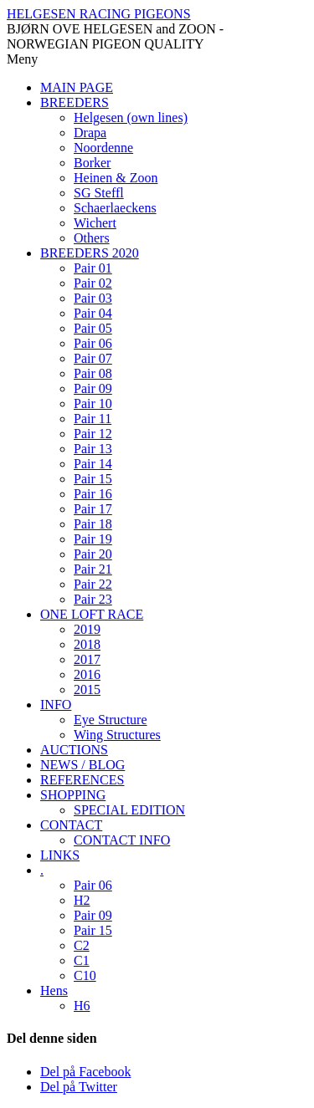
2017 (87, 659)
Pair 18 (93, 524)
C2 (82, 945)
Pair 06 (93, 343)
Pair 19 (93, 539)
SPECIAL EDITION (129, 810)
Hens (54, 990)
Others (92, 238)
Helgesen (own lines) (131, 117)
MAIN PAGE (76, 87)
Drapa (90, 132)
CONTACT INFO (122, 840)
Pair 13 (93, 449)
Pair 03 (93, 298)
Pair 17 (93, 509)
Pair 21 (93, 569)
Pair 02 (93, 283)
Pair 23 (93, 599)
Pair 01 (93, 268)
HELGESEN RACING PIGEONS (99, 14)
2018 (87, 644)
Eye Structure (110, 719)
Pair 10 (93, 403)
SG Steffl (99, 193)
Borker (92, 163)
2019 (87, 629)
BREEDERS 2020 (89, 253)
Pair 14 (93, 464)
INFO (55, 704)
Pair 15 (93, 479)
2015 (87, 689)
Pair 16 (93, 494)
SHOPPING (73, 795)
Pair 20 (93, 554)
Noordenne (103, 147)
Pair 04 (93, 313)
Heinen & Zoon (115, 178)
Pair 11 (92, 418)
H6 (82, 1005)
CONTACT (71, 825)
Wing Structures (117, 735)
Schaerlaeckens (115, 208)
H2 (82, 900)
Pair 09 (93, 388)
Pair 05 (93, 328)
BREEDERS (74, 102)
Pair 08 (93, 373)
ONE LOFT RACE (91, 614)
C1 (82, 960)
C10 (85, 975)
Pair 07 (93, 358)
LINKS (60, 855)
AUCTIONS (74, 750)
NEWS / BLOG (82, 765)
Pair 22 (93, 584)
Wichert (95, 223)
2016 (87, 674)
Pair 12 (93, 433)
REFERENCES (82, 780)
